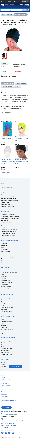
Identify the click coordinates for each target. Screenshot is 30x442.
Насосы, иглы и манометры (7, 214)
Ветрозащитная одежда (7, 329)
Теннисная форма (5, 352)
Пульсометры (4, 284)
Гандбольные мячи (5, 202)
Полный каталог (15, 366)
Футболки (3, 325)
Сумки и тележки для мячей (8, 235)
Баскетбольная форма (6, 348)
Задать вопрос (5, 383)
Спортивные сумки (5, 290)
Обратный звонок (5, 385)
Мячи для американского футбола (9, 200)
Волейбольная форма (6, 343)
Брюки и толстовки (5, 331)
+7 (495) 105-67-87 (9, 423)
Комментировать (5, 172)
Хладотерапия (4, 249)
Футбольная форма (6, 346)
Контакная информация (7, 388)
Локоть (2, 253)
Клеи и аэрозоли (5, 262)
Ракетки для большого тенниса (8, 231)
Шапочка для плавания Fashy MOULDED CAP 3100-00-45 (21, 138)
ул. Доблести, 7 (5, 427)
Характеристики (21, 83)
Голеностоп (4, 243)
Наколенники (4, 276)
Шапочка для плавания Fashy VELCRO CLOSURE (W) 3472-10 (8, 161)
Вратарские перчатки (6, 288)
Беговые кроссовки (6, 300)
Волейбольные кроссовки (7, 304)
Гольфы (3, 274)
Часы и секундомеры (6, 282)
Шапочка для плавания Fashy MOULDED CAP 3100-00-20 (21, 161)
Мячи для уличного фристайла (8, 198)
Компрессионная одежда (7, 257)
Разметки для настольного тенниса (9, 224)
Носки (2, 270)
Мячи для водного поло (7, 204)
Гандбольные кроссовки (7, 305)
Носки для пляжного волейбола (9, 272)
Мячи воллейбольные (6, 187)
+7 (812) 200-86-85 (9, 430)
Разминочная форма (6, 341)
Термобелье (4, 333)
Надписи (3, 362)
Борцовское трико (5, 345)
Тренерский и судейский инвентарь (9, 218)
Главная (3, 14)
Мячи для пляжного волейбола (9, 189)
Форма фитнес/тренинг (7, 354)
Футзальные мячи (5, 195)
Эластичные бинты (5, 251)
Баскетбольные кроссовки (7, 298)
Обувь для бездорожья (7, 307)
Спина (2, 255)
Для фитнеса (4, 220)
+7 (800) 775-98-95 (12, 1)
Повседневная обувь (6, 311)
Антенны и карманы (6, 222)
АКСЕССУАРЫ (9, 14)
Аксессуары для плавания (20, 14)
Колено (3, 247)
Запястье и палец (5, 261)
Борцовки (3, 302)
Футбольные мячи (5, 193)
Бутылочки (3, 278)
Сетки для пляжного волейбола (9, 229)
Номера (3, 364)
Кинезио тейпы (4, 245)
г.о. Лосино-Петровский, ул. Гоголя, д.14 (12, 421)
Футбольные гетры (5, 280)
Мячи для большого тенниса (8, 206)
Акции (2, 391)
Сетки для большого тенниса (8, 233)
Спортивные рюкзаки (6, 286)
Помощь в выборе (5, 379)
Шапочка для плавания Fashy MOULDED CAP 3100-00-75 (8, 138)
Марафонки (4, 309)
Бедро (2, 259)
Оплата (3, 377)
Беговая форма (5, 350)
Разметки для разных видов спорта (10, 216)
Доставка (3, 375)
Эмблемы (3, 366)
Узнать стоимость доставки (11, 86)
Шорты (2, 319)
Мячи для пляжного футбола (8, 196)
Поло (2, 323)
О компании (4, 394)
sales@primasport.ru (11, 414)
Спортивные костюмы (6, 321)
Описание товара (8, 83)
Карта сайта (4, 396)
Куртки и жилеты (5, 327)
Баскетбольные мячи (6, 191)
